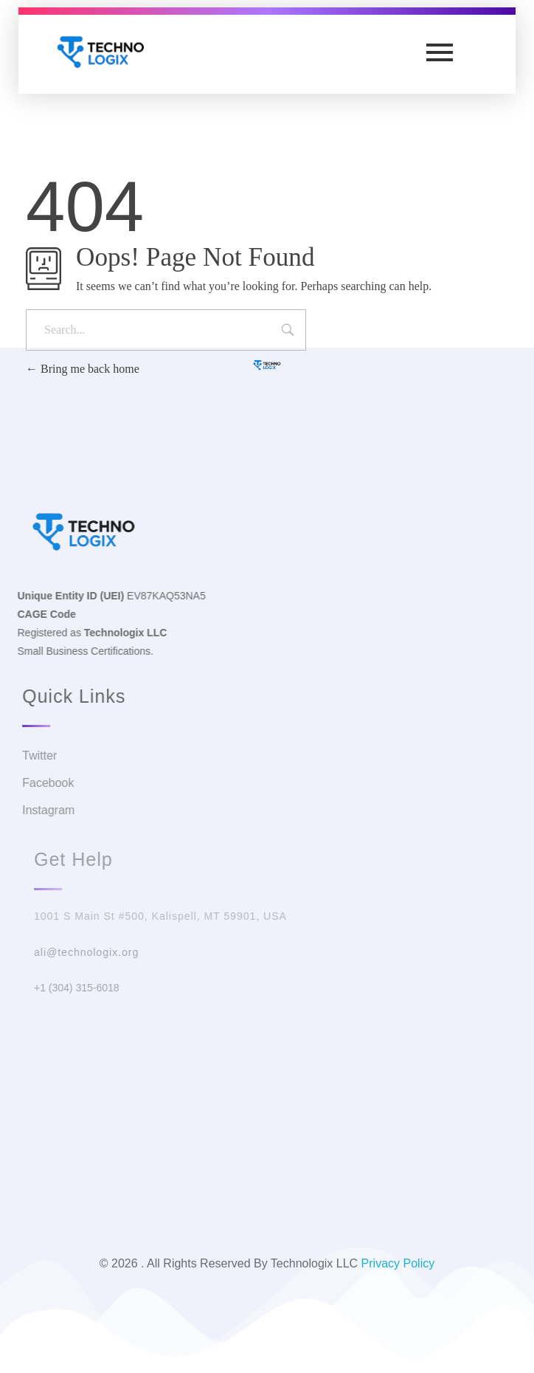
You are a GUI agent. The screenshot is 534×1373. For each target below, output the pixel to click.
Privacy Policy (398, 1263)
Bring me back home (82, 368)
